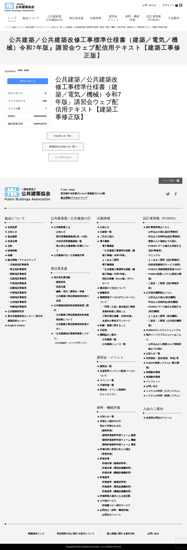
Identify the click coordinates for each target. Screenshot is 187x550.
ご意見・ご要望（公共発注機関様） (164, 323)
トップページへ (63, 157)
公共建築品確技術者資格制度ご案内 (71, 307)
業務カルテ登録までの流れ (162, 241)
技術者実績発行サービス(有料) (164, 264)
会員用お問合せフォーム (159, 417)
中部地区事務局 (18, 283)
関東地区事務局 (18, 274)
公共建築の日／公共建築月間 (69, 255)
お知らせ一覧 (107, 416)
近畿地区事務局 (18, 288)
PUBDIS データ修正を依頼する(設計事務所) (164, 248)
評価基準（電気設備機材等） (117, 486)
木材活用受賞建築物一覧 (69, 241)
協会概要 (12, 236)
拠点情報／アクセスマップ (22, 260)
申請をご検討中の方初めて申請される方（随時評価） (110, 426)
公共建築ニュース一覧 (114, 344)
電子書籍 (104, 241)
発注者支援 (59, 268)
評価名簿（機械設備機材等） (117, 472)
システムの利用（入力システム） (163, 391)
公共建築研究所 (16, 311)
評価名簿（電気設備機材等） (117, 468)
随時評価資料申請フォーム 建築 (119, 435)
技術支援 (60, 286)
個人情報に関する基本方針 (121, 533)
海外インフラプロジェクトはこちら (163, 337)
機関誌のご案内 (108, 334)
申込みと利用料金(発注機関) (163, 302)
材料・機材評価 (108, 407)
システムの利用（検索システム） (163, 395)
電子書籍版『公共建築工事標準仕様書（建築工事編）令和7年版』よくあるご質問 (118, 253)
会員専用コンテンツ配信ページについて (117, 373)
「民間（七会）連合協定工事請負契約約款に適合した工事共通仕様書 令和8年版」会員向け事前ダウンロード (118, 313)
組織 (10, 255)
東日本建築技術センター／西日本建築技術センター (25, 318)
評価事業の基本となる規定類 (115, 496)
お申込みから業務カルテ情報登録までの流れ (164, 346)
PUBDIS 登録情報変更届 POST (164, 269)
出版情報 (103, 218)
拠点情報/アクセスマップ (74, 197)
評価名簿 (104, 458)
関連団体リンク (36, 533)
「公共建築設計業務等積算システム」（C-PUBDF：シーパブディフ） (71, 338)
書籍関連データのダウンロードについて (117, 299)
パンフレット (153, 381)
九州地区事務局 (18, 302)
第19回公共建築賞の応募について (72, 248)
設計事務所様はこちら (157, 227)
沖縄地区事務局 (18, 306)
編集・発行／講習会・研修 (70, 291)
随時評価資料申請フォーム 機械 (119, 440)
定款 (10, 246)
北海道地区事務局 (19, 264)
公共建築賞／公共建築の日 (70, 218)
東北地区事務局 (18, 269)
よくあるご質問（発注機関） (163, 316)
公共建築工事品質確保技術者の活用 (72, 298)
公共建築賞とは (62, 227)
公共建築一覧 (109, 339)
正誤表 (103, 330)
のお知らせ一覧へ (63, 136)
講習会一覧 (106, 366)
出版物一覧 (106, 231)
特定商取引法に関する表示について (75, 533)
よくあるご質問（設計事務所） (164, 260)
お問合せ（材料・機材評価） (115, 510)
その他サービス (108, 500)
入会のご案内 (153, 409)
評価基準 (104, 477)
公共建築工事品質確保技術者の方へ (72, 326)
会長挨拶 (12, 227)
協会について (15, 218)
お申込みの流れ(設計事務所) (163, 231)
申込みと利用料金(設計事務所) (164, 236)
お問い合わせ (149, 5)
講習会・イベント (110, 357)
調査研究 (60, 282)
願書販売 (104, 292)
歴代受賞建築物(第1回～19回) (71, 236)
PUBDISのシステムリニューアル (163, 330)
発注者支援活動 (62, 277)
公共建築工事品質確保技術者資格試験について (72, 317)
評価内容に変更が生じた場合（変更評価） (115, 451)
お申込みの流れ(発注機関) (162, 297)
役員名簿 (12, 241)
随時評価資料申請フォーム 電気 (119, 444)
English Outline (16, 325)
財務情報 (12, 250)
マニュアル (154, 255)
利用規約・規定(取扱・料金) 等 (162, 358)
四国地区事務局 (18, 297)
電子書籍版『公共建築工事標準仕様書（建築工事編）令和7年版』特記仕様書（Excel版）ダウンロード (118, 274)
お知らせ (12, 231)
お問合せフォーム (111, 514)
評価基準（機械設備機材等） (117, 491)
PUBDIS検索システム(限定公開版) (164, 276)
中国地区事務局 (18, 292)
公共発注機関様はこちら (159, 292)
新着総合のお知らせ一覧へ (63, 146)
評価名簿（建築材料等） (115, 463)
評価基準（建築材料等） (115, 482)
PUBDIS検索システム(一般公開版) (162, 365)
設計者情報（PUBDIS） (160, 218)
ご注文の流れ (107, 236)
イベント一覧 (107, 380)
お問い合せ (152, 386)
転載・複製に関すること (113, 325)
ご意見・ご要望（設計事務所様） (163, 285)
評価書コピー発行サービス (116, 505)
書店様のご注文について (113, 288)
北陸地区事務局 (18, 278)
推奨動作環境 (153, 372)
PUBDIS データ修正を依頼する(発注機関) (164, 309)
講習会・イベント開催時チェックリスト (113, 392)
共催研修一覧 (107, 385)
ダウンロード (28, 81)
